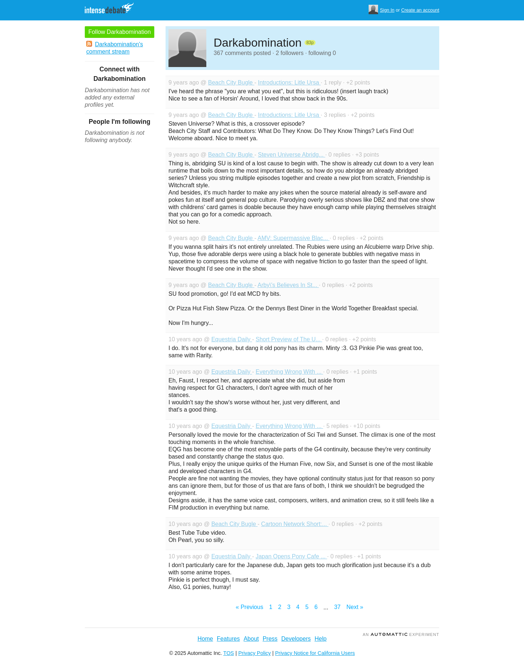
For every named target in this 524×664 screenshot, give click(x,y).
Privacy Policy (254, 653)
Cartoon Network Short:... (295, 524)
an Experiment (401, 634)
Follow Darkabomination (119, 32)
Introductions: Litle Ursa (289, 82)
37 (337, 607)
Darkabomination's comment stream (114, 48)
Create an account (420, 10)
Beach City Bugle (231, 82)
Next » (354, 607)
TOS (228, 653)
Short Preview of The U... (288, 339)
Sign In (387, 10)
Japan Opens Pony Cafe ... (291, 556)
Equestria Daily (231, 339)
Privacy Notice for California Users (315, 653)
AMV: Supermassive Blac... (294, 238)
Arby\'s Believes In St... (288, 285)
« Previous (249, 607)
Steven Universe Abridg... (291, 155)
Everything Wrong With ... (289, 372)
